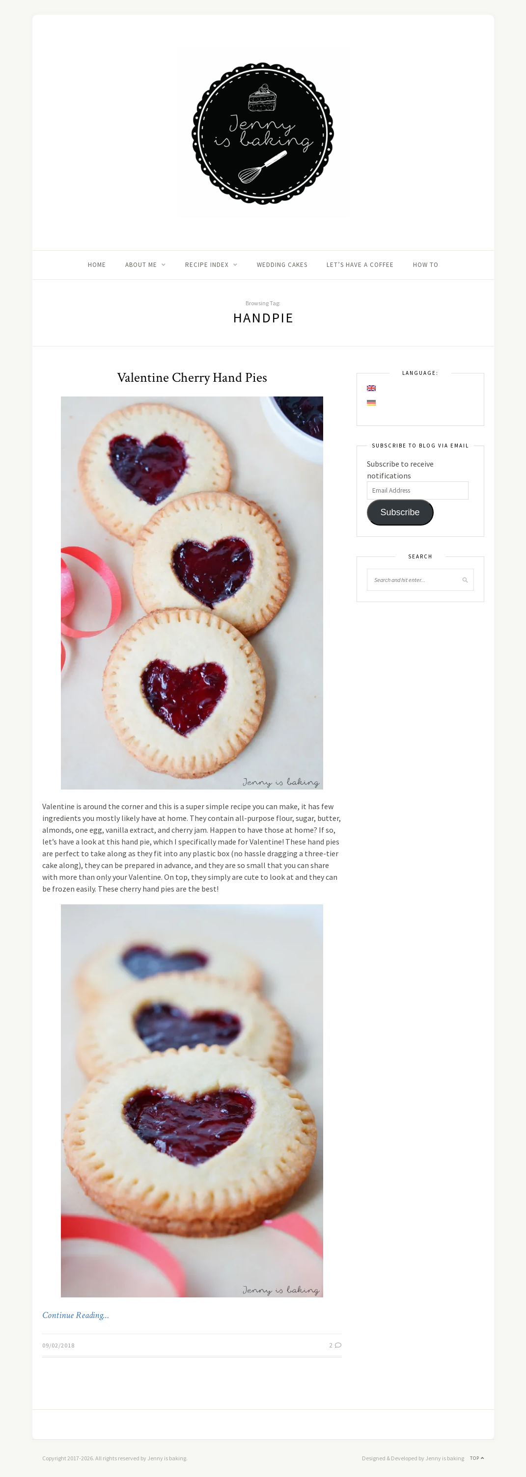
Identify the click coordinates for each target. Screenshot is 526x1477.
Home (97, 265)
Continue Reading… (75, 1315)
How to (426, 265)
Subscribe (399, 512)
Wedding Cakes (282, 265)
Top (477, 1458)
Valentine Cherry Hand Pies (192, 378)
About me (141, 265)
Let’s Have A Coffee (360, 265)
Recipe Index (207, 265)
